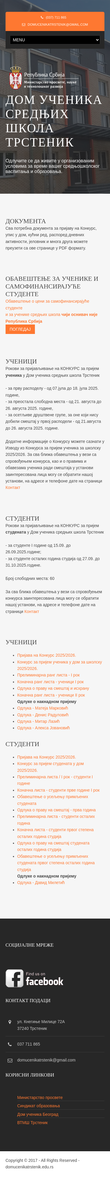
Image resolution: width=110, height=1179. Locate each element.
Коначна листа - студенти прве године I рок (58, 790)
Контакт (13, 487)
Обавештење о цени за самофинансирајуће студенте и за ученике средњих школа (52, 316)
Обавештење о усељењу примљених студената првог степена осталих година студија (56, 863)
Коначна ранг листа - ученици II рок (51, 695)
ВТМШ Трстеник (32, 1122)
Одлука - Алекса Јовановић (43, 727)
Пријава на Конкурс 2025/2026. (46, 655)
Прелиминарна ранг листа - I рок (48, 675)
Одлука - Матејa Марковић (42, 708)
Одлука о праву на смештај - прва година (56, 810)
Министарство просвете (40, 1097)
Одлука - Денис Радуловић (43, 714)
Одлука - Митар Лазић (38, 721)
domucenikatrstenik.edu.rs (29, 1167)
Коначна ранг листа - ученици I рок (50, 681)
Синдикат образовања (38, 1105)
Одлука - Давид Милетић (41, 882)
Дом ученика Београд (37, 1114)
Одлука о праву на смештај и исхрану (53, 688)
